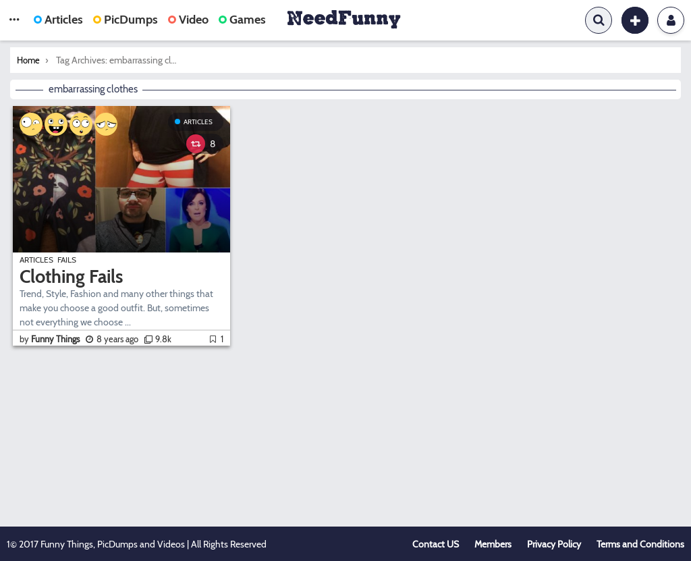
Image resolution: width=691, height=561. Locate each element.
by (51, 338)
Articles (58, 19)
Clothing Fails (71, 276)
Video (188, 19)
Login (671, 20)
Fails (66, 260)
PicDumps (125, 19)
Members (493, 544)
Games (242, 19)
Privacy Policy (554, 544)
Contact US (435, 544)
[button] (14, 20)
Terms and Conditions (640, 544)
